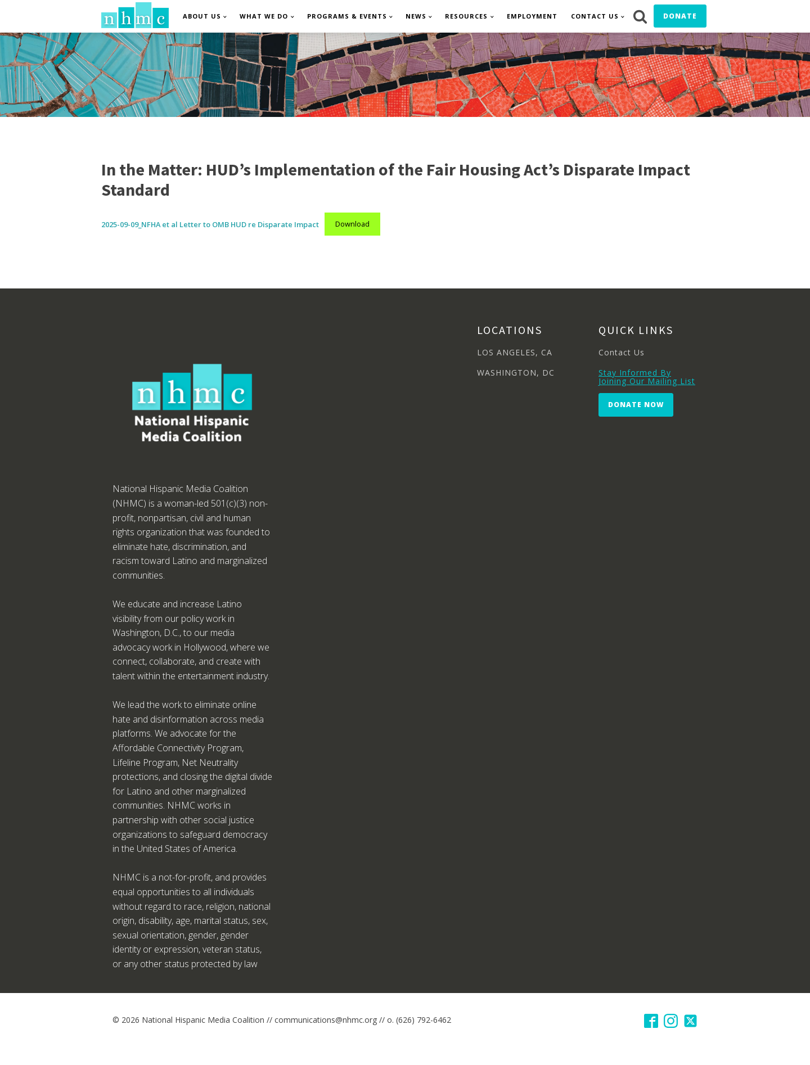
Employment (532, 16)
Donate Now (636, 404)
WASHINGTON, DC (516, 372)
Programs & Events (347, 16)
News (416, 16)
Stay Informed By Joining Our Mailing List (646, 377)
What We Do (264, 16)
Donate (680, 16)
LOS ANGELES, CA (514, 352)
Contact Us (595, 16)
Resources (466, 16)
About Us (202, 16)
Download (352, 224)
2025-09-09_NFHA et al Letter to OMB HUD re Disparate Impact (210, 224)
